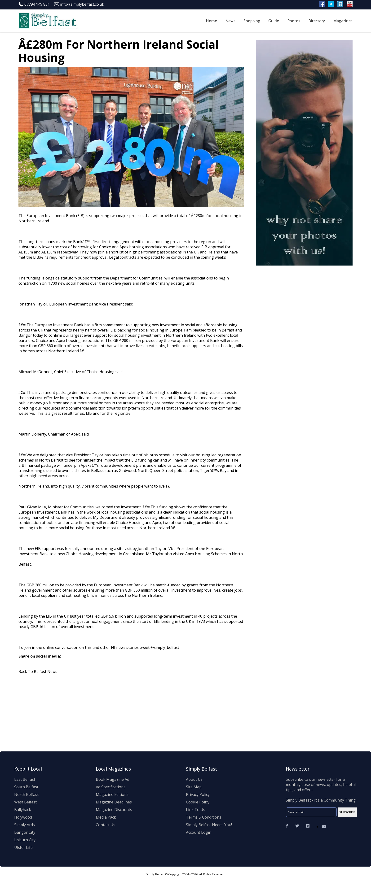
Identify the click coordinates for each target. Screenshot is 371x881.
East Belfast (24, 779)
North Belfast (26, 794)
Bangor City (24, 832)
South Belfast (26, 786)
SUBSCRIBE (344, 812)
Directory (316, 20)
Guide (273, 20)
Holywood (23, 817)
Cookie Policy (197, 802)
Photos (293, 20)
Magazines (343, 20)
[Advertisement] (160, 713)
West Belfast (25, 802)
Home (211, 20)
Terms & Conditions (203, 817)
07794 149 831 (34, 4)
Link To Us (195, 809)
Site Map (194, 786)
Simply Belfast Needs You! (209, 824)
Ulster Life (23, 847)
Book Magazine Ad (112, 779)
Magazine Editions (112, 794)
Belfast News (45, 671)
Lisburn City (24, 839)
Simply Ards (24, 824)
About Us (194, 779)
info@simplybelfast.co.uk (79, 4)
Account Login (198, 832)
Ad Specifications (110, 786)
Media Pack (106, 817)
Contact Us (105, 824)
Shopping (251, 20)
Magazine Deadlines (114, 802)
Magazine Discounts (114, 809)
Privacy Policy (198, 794)
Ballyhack (22, 809)
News (230, 20)
